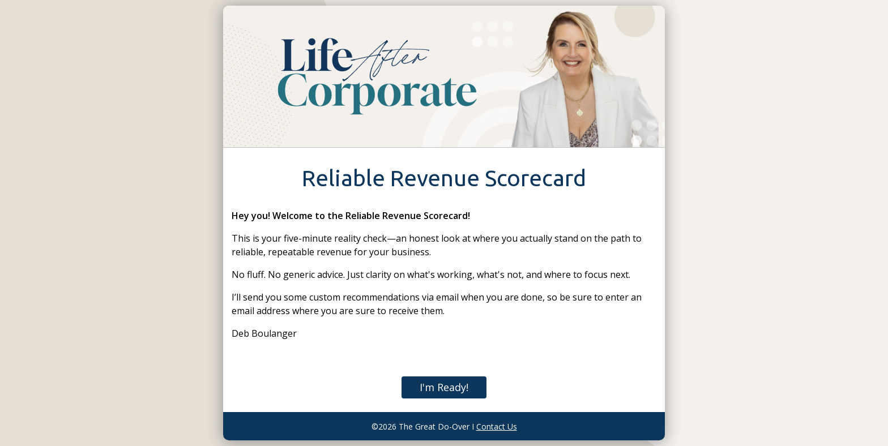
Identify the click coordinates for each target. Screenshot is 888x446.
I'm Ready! (444, 387)
